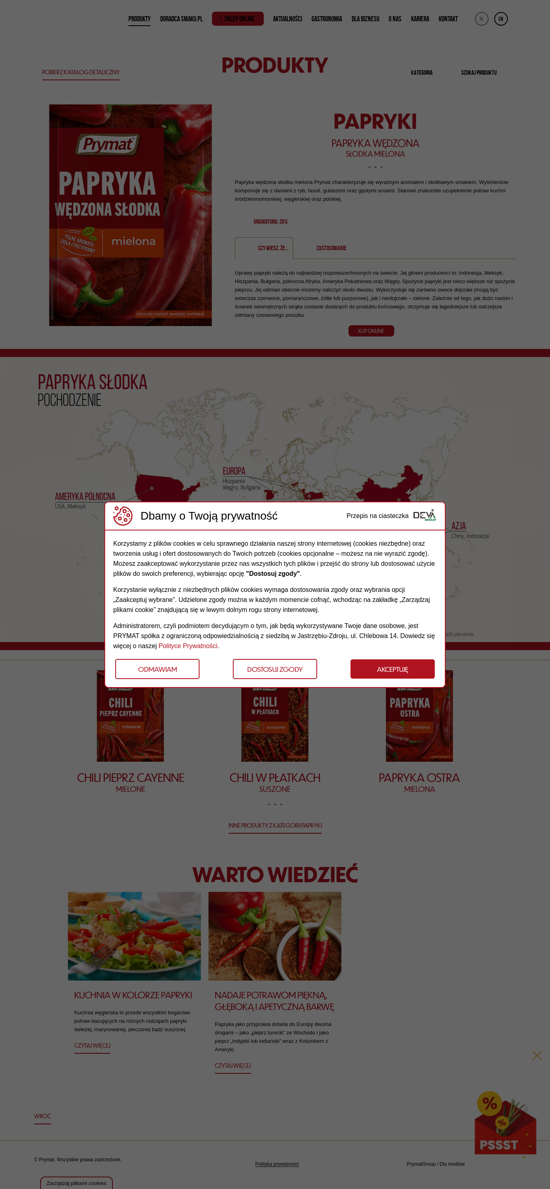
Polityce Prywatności (188, 645)
